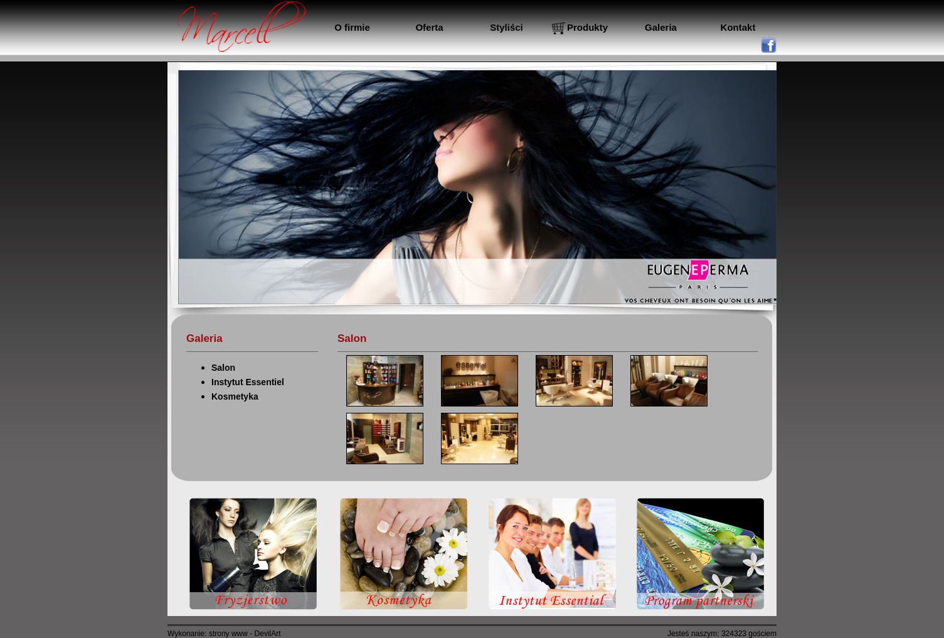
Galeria (661, 27)
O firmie (352, 27)
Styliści (506, 27)
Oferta (429, 27)
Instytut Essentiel (247, 382)
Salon (223, 368)
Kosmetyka (234, 396)
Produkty (587, 27)
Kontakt (738, 27)
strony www (228, 633)
